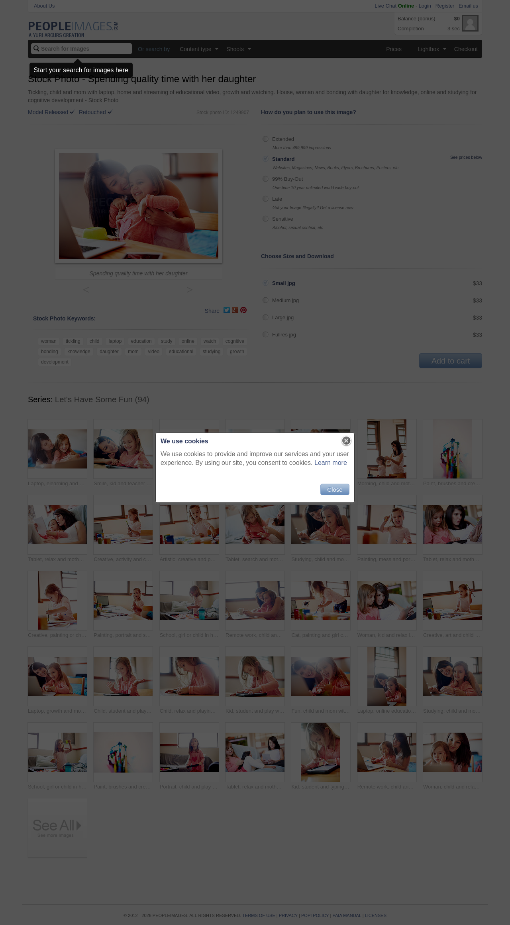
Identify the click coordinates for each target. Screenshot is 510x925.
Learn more (330, 462)
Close (334, 489)
